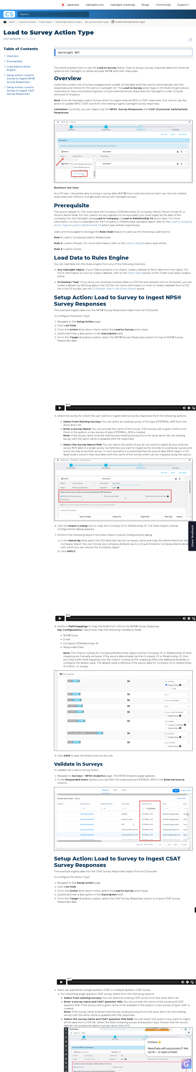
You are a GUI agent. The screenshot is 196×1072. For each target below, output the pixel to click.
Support (182, 4)
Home (12, 22)
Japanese (70, 4)
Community (163, 4)
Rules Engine (45, 22)
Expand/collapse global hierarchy (6, 22)
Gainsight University (122, 4)
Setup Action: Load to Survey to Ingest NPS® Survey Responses (21, 78)
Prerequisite (14, 61)
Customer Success (27, 22)
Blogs (145, 4)
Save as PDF (190, 40)
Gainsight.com (95, 4)
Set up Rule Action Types (96, 22)
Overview (13, 56)
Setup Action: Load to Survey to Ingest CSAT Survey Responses (21, 90)
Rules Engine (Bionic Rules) (68, 22)
